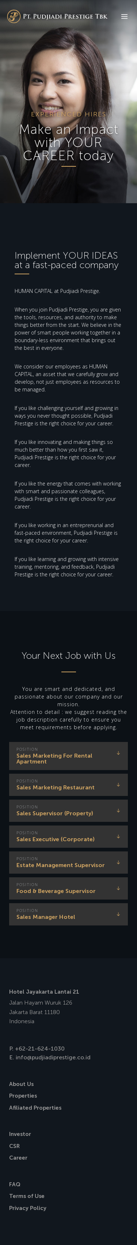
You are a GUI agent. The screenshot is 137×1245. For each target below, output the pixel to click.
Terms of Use (27, 1196)
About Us (21, 1084)
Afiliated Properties (35, 1108)
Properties (23, 1096)
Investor (20, 1134)
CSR (14, 1146)
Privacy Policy (27, 1208)
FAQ (14, 1184)
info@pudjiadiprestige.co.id (53, 1057)
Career (18, 1158)
